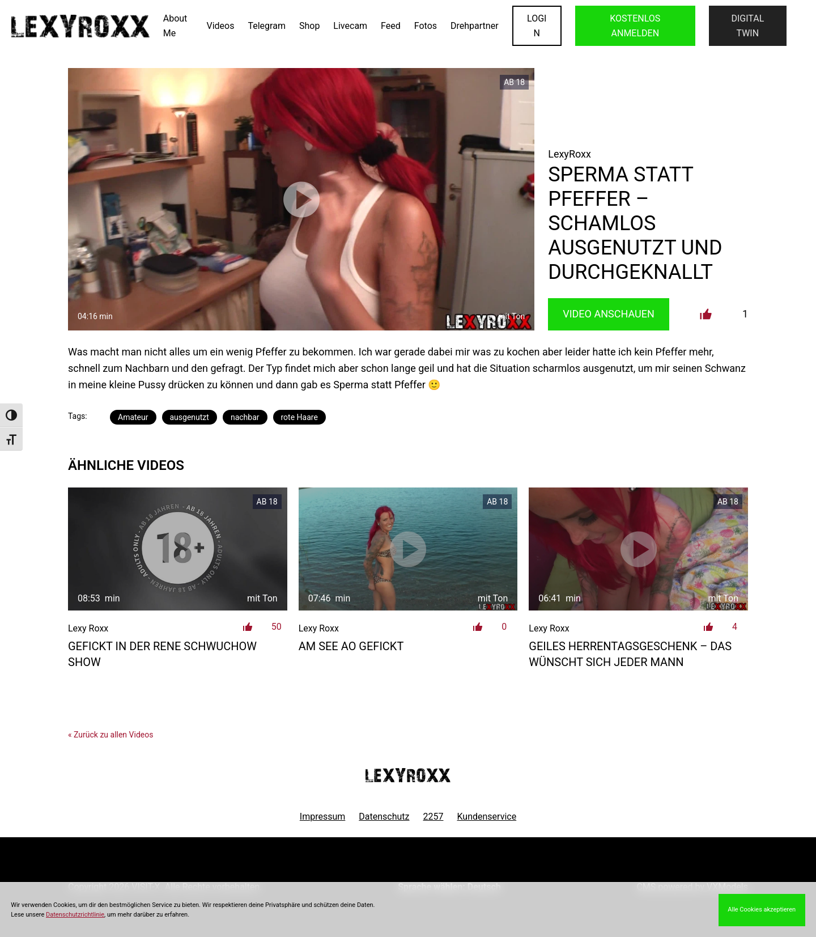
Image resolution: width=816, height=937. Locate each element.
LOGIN (536, 26)
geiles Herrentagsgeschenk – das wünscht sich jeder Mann (630, 654)
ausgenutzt (189, 417)
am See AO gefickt (351, 646)
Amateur (133, 417)
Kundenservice (487, 816)
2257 (433, 816)
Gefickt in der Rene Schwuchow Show (162, 654)
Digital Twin (747, 26)
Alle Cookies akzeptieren (762, 909)
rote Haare (299, 417)
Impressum (323, 816)
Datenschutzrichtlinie (75, 914)
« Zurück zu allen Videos (110, 734)
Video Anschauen (608, 314)
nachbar (245, 417)
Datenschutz (384, 816)
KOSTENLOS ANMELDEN (635, 26)
